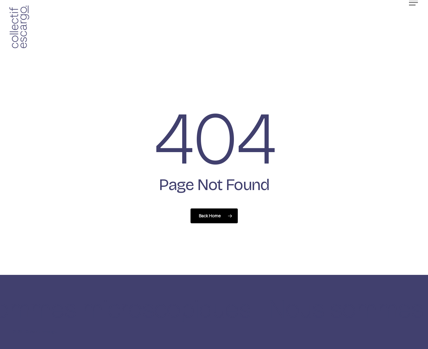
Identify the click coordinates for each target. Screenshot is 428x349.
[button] (414, 14)
